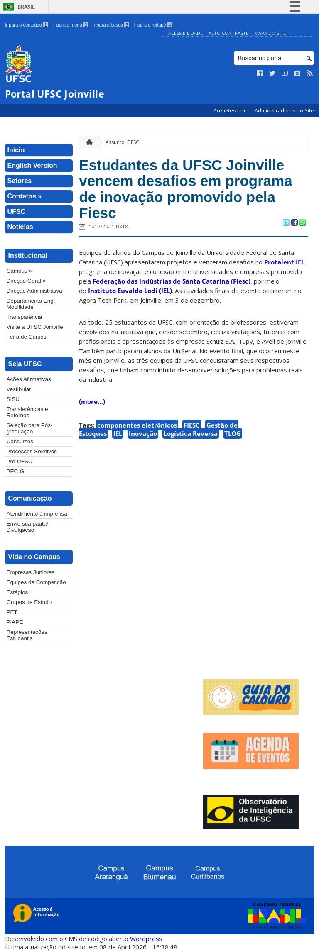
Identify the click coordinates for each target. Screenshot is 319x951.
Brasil (26, 6)
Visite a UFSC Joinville (35, 327)
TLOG (232, 433)
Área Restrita (229, 110)
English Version (32, 165)
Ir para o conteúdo (26, 24)
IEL (117, 433)
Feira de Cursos (27, 337)
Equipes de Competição (36, 582)
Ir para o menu (70, 24)
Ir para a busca (111, 24)
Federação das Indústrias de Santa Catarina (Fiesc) (171, 281)
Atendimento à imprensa (37, 514)
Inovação (143, 433)
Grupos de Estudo (29, 602)
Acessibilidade (185, 33)
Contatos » (24, 196)
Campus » (19, 271)
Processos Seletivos (32, 451)
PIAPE (15, 622)
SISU (13, 399)
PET (12, 612)
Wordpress (146, 938)
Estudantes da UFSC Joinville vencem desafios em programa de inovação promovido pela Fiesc (185, 189)
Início (16, 150)
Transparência (24, 317)
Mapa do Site (270, 33)
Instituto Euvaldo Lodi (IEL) (130, 290)
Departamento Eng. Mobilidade (31, 304)
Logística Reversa (191, 433)
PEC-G (16, 471)
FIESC (192, 425)
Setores (19, 180)
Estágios (17, 592)
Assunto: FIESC (122, 142)
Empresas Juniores (31, 572)
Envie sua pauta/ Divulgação (28, 527)
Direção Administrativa (34, 291)
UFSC (16, 211)
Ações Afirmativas (29, 379)
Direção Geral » (26, 281)
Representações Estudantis (27, 635)
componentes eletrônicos (137, 425)
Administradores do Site (284, 110)
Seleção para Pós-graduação (30, 428)
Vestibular (19, 389)
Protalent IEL (284, 262)
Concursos (20, 441)
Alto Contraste (228, 33)
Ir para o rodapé (152, 24)
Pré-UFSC (19, 461)
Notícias (20, 226)
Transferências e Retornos (27, 412)
